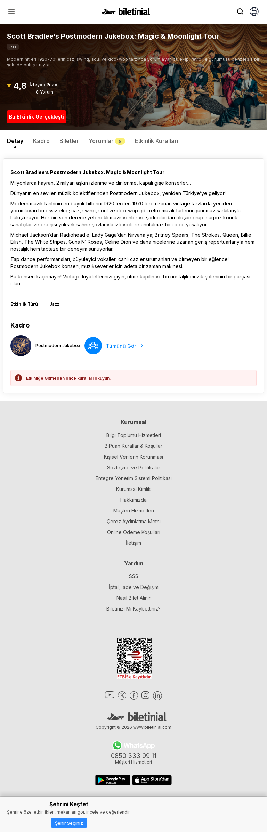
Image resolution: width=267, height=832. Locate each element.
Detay (15, 140)
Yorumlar (107, 140)
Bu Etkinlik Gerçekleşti (36, 117)
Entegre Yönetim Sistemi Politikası (134, 478)
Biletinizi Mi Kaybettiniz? (133, 609)
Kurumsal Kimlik (133, 489)
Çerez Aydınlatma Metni (134, 521)
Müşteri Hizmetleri (133, 511)
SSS (133, 576)
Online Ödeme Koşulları (133, 532)
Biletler (69, 140)
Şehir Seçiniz (69, 823)
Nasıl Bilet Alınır (133, 598)
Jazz (13, 47)
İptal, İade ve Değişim (134, 587)
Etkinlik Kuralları (156, 140)
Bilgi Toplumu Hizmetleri (133, 435)
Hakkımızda (133, 500)
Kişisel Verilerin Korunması (133, 457)
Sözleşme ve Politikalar (133, 467)
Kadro (41, 140)
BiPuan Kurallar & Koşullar (133, 446)
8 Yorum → (47, 92)
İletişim (133, 543)
